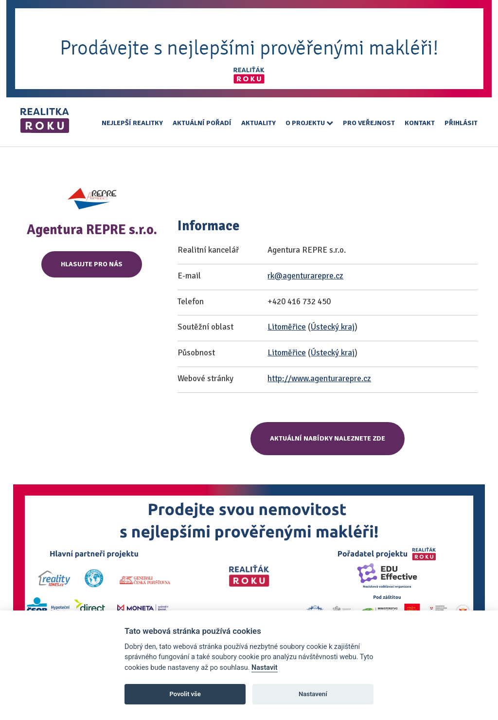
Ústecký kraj (333, 327)
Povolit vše (185, 694)
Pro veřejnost (369, 123)
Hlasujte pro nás (92, 264)
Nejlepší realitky (132, 123)
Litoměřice (286, 327)
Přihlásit (461, 123)
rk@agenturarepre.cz (305, 276)
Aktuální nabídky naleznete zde (327, 438)
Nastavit (264, 668)
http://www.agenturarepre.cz (319, 378)
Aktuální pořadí (202, 123)
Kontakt (420, 123)
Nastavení (313, 694)
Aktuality (258, 123)
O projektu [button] (309, 123)
